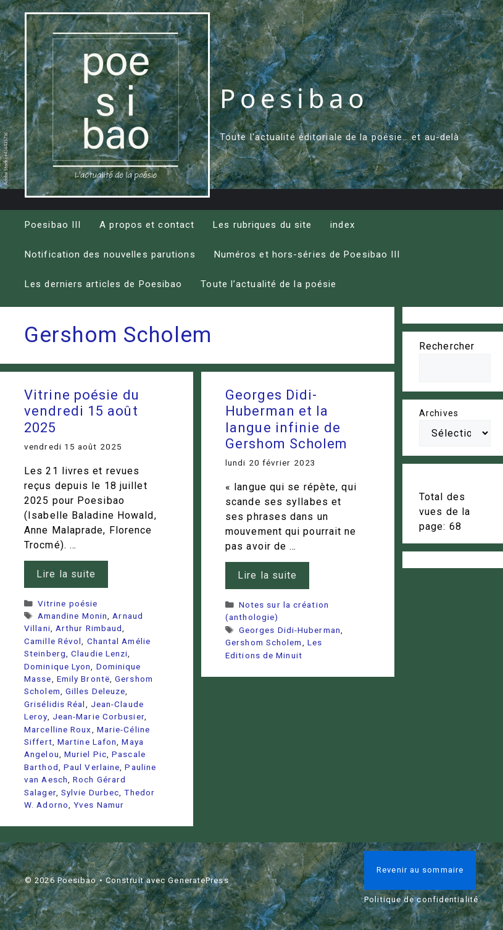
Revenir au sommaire (420, 869)
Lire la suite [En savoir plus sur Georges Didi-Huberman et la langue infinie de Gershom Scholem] (267, 575)
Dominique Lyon (57, 666)
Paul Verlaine (92, 767)
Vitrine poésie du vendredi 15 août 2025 (81, 411)
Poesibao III (53, 224)
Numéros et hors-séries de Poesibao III (307, 254)
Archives (439, 413)
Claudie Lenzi (99, 653)
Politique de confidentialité (421, 899)
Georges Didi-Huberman (290, 630)
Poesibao (294, 97)
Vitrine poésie (68, 603)
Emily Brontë (83, 679)
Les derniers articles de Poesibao (103, 284)
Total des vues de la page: (444, 511)
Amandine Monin (72, 616)
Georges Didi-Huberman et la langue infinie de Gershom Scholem (286, 419)
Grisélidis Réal (55, 704)
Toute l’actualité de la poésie (268, 284)
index (342, 224)
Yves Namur (98, 805)
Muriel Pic (85, 754)
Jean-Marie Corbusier (98, 716)
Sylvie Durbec (90, 792)
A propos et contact (146, 224)
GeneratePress (198, 880)
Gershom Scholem (263, 642)
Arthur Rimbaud (89, 628)
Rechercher (447, 346)
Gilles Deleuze (95, 691)
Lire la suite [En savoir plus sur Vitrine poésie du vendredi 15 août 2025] (66, 574)
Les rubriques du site (262, 224)
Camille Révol (52, 641)
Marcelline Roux (58, 729)
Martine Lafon (87, 742)
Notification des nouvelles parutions (110, 254)
